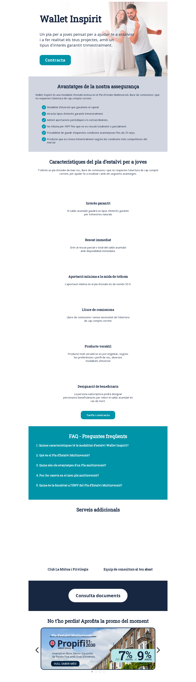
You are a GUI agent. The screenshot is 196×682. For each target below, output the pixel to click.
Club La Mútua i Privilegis (68, 569)
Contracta (55, 60)
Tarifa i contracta (98, 415)
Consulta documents (98, 595)
